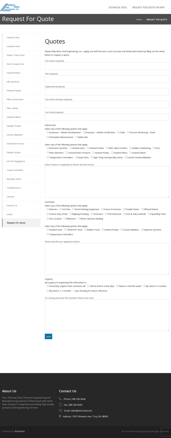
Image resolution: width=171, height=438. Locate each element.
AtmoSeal (20, 431)
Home (139, 19)
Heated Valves (14, 117)
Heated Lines (13, 37)
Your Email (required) (107, 116)
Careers (10, 196)
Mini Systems (13, 81)
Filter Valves (12, 108)
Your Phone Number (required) (107, 103)
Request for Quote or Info (148, 7)
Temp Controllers (15, 170)
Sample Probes (14, 125)
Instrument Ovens (15, 143)
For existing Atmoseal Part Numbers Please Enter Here (107, 314)
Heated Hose (13, 46)
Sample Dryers (14, 152)
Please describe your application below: (107, 257)
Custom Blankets (15, 134)
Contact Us (12, 205)
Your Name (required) (107, 64)
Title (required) (107, 77)
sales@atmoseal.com (81, 410)
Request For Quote (16, 222)
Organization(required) (107, 90)
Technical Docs (117, 7)
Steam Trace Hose (16, 55)
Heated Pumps (14, 90)
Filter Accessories (15, 99)
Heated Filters (13, 72)
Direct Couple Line (15, 64)
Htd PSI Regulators (16, 161)
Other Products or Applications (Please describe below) (107, 180)
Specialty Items (14, 179)
